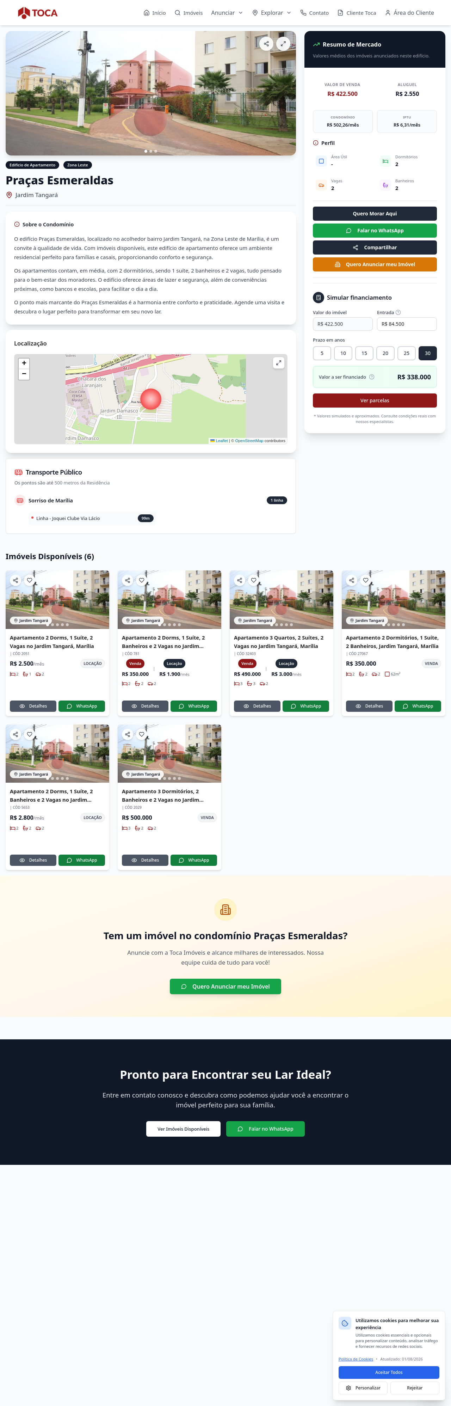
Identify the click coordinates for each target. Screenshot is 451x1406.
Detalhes (33, 706)
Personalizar (363, 1388)
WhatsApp (82, 706)
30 (428, 353)
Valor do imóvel (330, 312)
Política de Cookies (356, 1359)
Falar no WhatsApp (375, 230)
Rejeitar (414, 1388)
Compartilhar (375, 247)
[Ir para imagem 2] (150, 151)
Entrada (389, 312)
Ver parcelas (374, 400)
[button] (150, 399)
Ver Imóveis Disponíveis (183, 1129)
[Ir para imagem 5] (67, 624)
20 (385, 353)
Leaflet (219, 441)
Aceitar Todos (388, 1372)
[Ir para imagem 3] (155, 151)
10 (343, 353)
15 (364, 353)
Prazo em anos (329, 340)
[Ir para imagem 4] (62, 624)
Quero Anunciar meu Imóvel (375, 264)
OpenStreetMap (249, 441)
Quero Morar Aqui (375, 213)
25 (406, 353)
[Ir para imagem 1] (145, 151)
